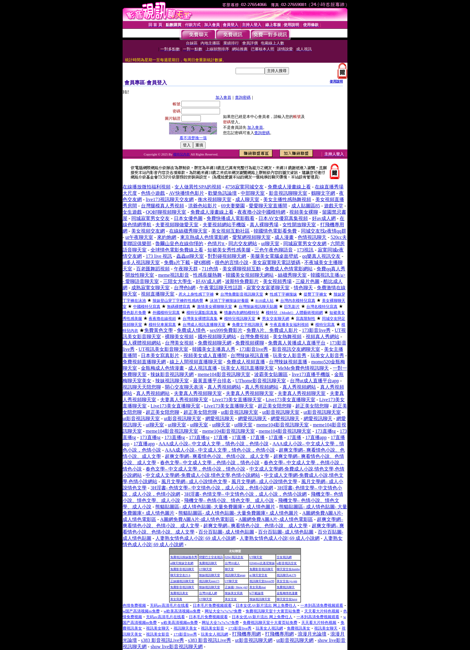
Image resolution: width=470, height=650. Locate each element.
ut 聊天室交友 (258, 575)
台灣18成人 (232, 563)
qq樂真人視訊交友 (321, 256)
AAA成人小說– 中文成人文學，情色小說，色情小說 (214, 443)
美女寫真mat (257, 587)
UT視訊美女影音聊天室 (163, 349)
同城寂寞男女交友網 (304, 243)
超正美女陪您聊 (274, 405)
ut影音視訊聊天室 (239, 412)
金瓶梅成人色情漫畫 (162, 368)
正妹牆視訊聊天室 (182, 581)
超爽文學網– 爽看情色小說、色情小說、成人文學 (217, 456)
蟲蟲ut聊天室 (190, 256)
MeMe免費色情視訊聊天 (303, 368)
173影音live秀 (316, 330)
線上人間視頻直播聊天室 (196, 361)
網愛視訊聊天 (219, 418)
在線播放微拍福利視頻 (147, 186)
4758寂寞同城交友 (244, 186)
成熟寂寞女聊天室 (150, 287)
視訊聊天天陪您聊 (142, 387)
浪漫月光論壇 (312, 633)
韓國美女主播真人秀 (213, 349)
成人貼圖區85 (305, 205)
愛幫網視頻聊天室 (251, 237)
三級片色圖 (308, 281)
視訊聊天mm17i (209, 581)
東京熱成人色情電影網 (204, 237)
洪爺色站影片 (202, 205)
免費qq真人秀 (331, 268)
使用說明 (336, 81)
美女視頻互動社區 (230, 230)
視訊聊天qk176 (286, 575)
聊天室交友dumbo (288, 569)
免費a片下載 (177, 262)
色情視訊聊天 (312, 237)
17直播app (316, 437)
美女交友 (231, 599)
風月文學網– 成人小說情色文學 (194, 481)
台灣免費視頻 (254, 336)
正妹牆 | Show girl (236, 587)
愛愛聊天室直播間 (268, 205)
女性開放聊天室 (299, 224)
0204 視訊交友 (234, 557)
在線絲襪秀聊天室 (188, 230)
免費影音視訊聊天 (182, 569)
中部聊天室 (253, 193)
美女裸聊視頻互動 (241, 268)
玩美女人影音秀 (289, 355)
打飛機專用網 (246, 633)
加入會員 (223, 97)
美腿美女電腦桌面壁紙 (274, 256)
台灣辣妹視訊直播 (250, 355)
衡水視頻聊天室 (214, 199)
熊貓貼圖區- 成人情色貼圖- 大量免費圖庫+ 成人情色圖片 (215, 506)
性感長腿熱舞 (207, 275)
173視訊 (305, 249)
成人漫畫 (284, 237)
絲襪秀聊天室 (292, 275)
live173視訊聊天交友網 (170, 199)
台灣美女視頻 (179, 342)
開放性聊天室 (139, 275)
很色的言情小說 (231, 262)
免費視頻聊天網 (214, 342)
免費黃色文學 (158, 330)
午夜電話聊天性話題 (220, 287)
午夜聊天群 (186, 268)
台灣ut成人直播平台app (314, 380)
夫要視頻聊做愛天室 (176, 224)
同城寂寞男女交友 (150, 218)
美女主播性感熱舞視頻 (287, 199)
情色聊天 (303, 287)
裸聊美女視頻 (179, 336)
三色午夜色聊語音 (273, 249)
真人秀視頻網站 (224, 387)
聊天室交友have (287, 599)
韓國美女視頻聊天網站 (250, 275)
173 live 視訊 (159, 256)
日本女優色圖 (188, 218)
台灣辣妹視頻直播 (288, 361)
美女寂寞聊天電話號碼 (276, 262)
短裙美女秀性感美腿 (229, 249)
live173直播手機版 (311, 374)
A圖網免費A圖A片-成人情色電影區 (197, 519)
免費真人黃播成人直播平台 (297, 342)
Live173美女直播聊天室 (237, 399)
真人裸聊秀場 (264, 224)
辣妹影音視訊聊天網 (172, 374)
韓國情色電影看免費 (275, 230)
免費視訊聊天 (208, 563)
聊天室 (229, 569)
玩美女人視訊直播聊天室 (247, 368)
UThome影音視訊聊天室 (260, 380)
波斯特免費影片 (242, 281)
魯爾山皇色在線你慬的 (179, 243)
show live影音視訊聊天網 (176, 646)
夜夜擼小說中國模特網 (261, 212)
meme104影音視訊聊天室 (224, 374)
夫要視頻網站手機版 (224, 224)
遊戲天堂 (333, 205)
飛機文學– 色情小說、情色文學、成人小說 (229, 500)
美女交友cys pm (287, 581)
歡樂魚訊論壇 (222, 193)
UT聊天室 (255, 557)
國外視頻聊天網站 (217, 336)
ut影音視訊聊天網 (253, 640)
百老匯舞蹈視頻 (153, 268)
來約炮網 (166, 237)
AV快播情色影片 (186, 193)
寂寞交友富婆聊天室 (268, 287)
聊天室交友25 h (180, 575)
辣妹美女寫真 (234, 593)
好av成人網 (324, 218)
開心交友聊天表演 (184, 387)
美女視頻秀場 (277, 281)
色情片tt (216, 243)
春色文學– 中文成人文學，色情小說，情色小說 (210, 462)
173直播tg (325, 431)
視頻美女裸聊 (303, 212)
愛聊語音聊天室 (142, 281)
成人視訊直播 (202, 368)
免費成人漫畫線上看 (289, 186)
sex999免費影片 (226, 330)
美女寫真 (176, 599)
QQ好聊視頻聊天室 (166, 212)
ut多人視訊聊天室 (141, 262)
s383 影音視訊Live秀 (162, 640)
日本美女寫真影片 (160, 355)
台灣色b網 (184, 287)
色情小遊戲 (153, 193)
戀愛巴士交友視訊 (211, 557)
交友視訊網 (284, 557)
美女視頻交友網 (148, 230)
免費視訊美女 (179, 593)
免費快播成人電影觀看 (230, 218)
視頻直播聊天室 (157, 293)
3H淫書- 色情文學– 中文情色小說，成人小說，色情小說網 (211, 487)
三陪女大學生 (177, 281)
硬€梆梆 (202, 262)
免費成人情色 (191, 330)
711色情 (210, 268)
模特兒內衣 (181, 154)
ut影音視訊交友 (287, 563)
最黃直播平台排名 (212, 380)
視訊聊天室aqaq (235, 575)
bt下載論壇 (256, 593)
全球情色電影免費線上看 (176, 249)
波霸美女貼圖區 (271, 374)
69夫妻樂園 (233, 205)
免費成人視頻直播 (246, 361)
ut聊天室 (270, 243)
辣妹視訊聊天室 (172, 380)
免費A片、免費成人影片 (272, 330)
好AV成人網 (208, 281)
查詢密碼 (243, 97)
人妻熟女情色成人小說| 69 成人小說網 (195, 538)
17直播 (220, 437)
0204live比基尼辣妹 (262, 563)
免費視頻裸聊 (249, 342)
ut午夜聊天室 (139, 237)
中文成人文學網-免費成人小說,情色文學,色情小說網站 (203, 475)
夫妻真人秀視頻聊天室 (198, 393)
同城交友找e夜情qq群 (323, 230)
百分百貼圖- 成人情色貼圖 (226, 531)
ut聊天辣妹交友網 (182, 563)
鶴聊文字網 (323, 193)
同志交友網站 (242, 243)
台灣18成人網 (208, 593)
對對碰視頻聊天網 (227, 256)
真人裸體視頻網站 (142, 342)
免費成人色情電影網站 (289, 268)
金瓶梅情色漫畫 (287, 593)
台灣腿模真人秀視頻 (162, 205)
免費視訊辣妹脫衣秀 (183, 557)
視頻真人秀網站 (322, 336)
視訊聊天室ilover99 (261, 581)
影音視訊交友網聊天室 (296, 349)
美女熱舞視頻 (287, 336)
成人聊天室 (247, 199)
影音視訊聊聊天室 (288, 193)
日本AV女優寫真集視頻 (283, 218)
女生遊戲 (132, 212)
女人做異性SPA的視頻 (197, 186)
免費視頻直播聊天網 (144, 361)
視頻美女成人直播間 (205, 355)
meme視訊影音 (173, 275)
